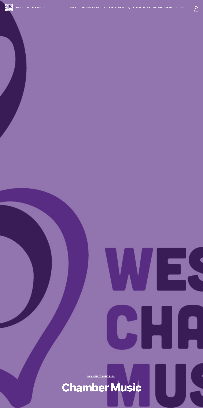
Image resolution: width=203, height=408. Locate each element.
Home (73, 7)
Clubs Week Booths (89, 7)
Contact (180, 7)
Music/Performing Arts (101, 376)
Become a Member (163, 7)
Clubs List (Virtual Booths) (116, 7)
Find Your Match (141, 7)
